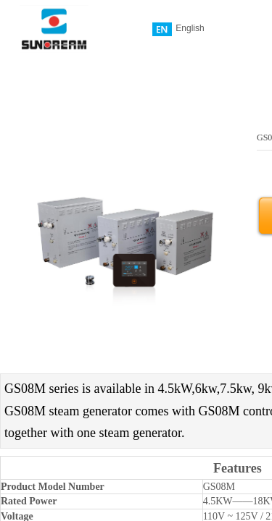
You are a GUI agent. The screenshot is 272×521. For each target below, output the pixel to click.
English (178, 29)
